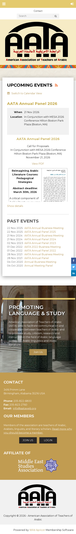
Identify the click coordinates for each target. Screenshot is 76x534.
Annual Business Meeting (40, 261)
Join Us (38, 352)
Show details (15, 206)
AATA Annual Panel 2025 (40, 231)
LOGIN (48, 440)
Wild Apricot (37, 530)
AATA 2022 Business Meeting (42, 246)
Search (55, 16)
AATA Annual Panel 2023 (40, 243)
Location (16, 116)
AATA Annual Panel (36, 258)
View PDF (38, 163)
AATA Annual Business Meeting (44, 228)
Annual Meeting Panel (38, 265)
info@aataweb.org (24, 408)
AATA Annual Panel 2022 (40, 250)
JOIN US (28, 440)
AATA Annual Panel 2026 (32, 103)
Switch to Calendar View (26, 93)
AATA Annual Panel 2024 (40, 239)
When (18, 112)
